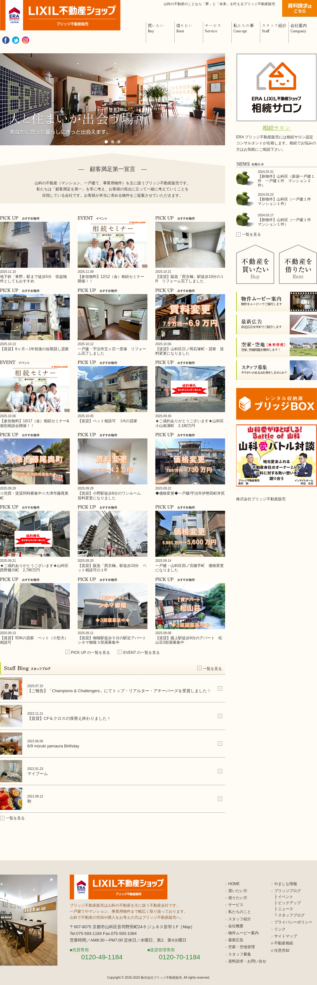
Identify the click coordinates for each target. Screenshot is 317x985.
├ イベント (283, 897)
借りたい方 (237, 898)
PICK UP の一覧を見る (90, 652)
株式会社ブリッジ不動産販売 (261, 499)
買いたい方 (237, 891)
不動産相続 (283, 943)
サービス (235, 905)
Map (187, 926)
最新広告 (235, 940)
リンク (280, 929)
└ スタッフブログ (289, 915)
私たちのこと (239, 911)
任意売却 (281, 950)
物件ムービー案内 (243, 933)
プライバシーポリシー (293, 922)
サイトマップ (285, 936)
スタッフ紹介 (239, 919)
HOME (234, 884)
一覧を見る (212, 669)
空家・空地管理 (241, 947)
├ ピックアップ (287, 903)
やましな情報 (285, 884)
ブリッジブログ (287, 891)
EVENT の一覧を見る (141, 652)
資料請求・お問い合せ (247, 961)
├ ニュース (283, 909)
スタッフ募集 (239, 954)
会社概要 (235, 926)
